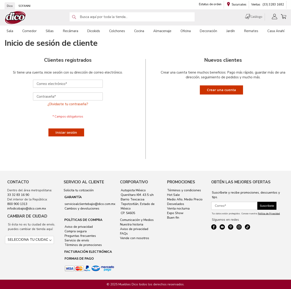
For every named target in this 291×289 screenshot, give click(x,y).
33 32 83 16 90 (18, 195)
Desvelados (175, 204)
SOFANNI (24, 6)
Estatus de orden (210, 4)
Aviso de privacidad (78, 227)
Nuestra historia (131, 224)
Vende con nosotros (134, 238)
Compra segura (75, 231)
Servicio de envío (76, 240)
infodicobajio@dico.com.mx (26, 208)
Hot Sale (173, 195)
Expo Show (175, 213)
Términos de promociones (83, 245)
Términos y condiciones (184, 190)
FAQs (124, 233)
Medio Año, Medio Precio (185, 199)
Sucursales (239, 5)
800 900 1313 (17, 204)
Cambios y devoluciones (81, 208)
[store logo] (15, 17)
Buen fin (173, 217)
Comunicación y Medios (137, 220)
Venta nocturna (178, 208)
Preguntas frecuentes (80, 236)
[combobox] (132, 16)
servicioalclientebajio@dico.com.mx (90, 204)
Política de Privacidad (269, 213)
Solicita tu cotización (79, 190)
